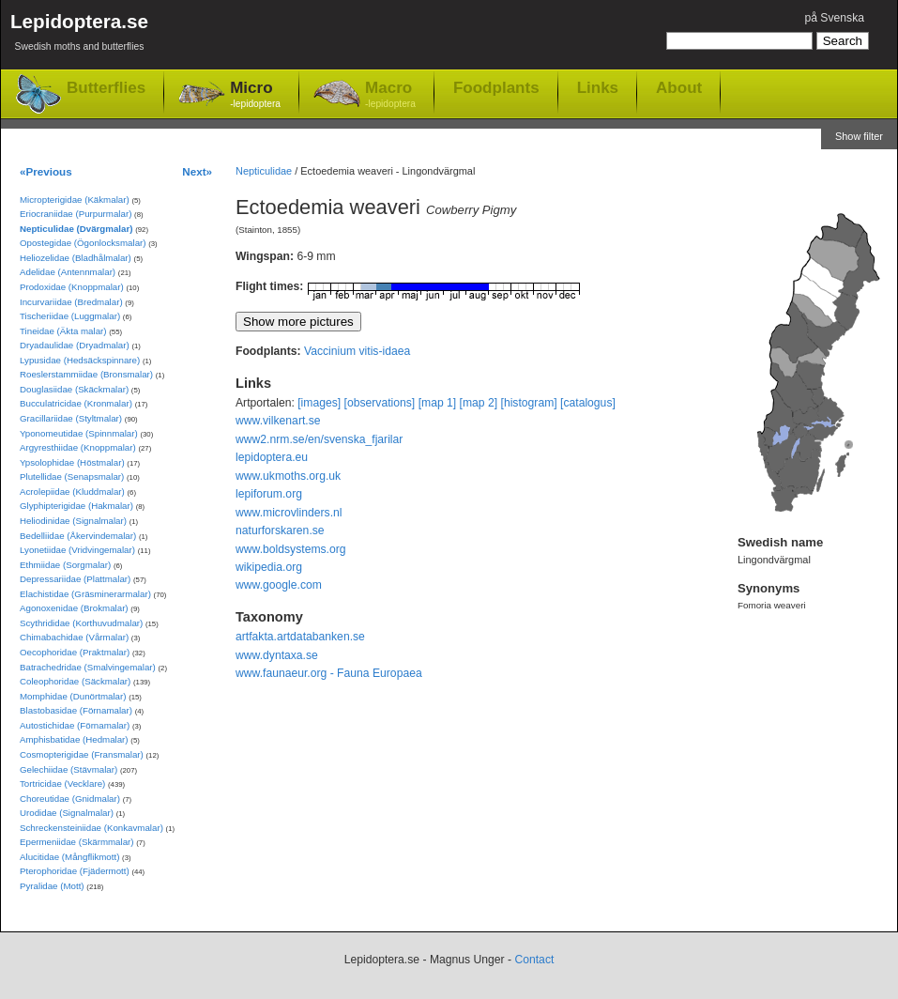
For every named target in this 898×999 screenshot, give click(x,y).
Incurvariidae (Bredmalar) (71, 302)
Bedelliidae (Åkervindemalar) (78, 535)
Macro (390, 95)
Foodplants (496, 87)
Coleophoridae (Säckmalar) (75, 681)
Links (597, 87)
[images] (319, 402)
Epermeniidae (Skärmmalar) (77, 842)
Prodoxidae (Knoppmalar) (72, 287)
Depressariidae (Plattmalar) (75, 579)
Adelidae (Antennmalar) (67, 272)
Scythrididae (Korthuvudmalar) (81, 623)
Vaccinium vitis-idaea (357, 351)
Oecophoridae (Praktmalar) (74, 652)
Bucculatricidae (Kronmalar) (76, 403)
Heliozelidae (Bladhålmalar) (75, 258)
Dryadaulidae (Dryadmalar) (74, 345)
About (679, 87)
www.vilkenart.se (278, 420)
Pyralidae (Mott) (52, 886)
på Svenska (834, 17)
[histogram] (529, 402)
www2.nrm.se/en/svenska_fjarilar (319, 439)
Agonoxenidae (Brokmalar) (74, 608)
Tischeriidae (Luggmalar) (70, 316)
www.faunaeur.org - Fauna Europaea (329, 673)
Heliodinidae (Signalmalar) (73, 520)
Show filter (859, 136)
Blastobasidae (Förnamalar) (76, 710)
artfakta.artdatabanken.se (300, 636)
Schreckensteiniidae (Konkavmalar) (91, 827)
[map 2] (479, 402)
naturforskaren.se (280, 530)
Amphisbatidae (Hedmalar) (74, 739)
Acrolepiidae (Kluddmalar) (72, 491)
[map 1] (438, 402)
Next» (197, 171)
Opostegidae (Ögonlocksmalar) (83, 243)
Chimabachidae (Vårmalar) (74, 637)
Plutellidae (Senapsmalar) (72, 476)
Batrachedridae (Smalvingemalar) (88, 667)
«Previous (46, 171)
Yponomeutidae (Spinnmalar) (79, 433)
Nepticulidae (264, 171)
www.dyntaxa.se (277, 655)
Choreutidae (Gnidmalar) (70, 798)
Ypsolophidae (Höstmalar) (72, 462)
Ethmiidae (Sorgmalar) (65, 565)
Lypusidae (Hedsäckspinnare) (80, 360)
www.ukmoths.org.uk (288, 476)
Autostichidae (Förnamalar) (74, 725)
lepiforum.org (269, 493)
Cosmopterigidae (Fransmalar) (82, 754)
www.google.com (279, 585)
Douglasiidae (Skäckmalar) (74, 389)
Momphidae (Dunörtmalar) (73, 696)
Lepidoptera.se (79, 35)
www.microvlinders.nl (289, 512)
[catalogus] (588, 402)
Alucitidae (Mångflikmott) (69, 857)
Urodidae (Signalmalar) (67, 812)
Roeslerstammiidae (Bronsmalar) (86, 374)
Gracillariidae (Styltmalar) (71, 418)
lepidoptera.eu (272, 457)
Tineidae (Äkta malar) (63, 331)
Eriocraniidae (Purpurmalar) (75, 213)
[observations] (380, 402)
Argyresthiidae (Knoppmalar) (78, 447)
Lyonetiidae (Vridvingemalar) (77, 550)
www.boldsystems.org (291, 549)
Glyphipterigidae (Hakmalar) (76, 505)
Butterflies (106, 88)
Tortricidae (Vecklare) (62, 783)
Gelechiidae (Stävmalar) (68, 769)
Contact (534, 959)
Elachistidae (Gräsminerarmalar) (85, 594)
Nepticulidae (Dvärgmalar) (76, 228)
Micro (255, 95)
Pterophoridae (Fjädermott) (74, 871)
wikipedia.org (269, 567)
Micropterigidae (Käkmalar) (74, 199)
